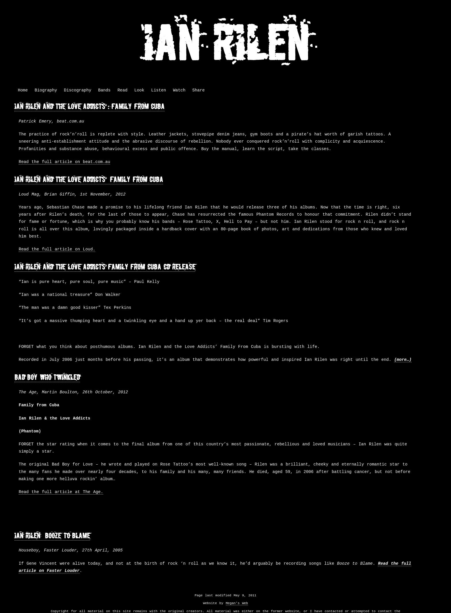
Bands (104, 90)
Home (23, 90)
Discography (77, 90)
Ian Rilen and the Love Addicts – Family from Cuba (88, 179)
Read (122, 90)
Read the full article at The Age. (61, 492)
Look (139, 90)
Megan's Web (237, 603)
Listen (158, 90)
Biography (46, 90)
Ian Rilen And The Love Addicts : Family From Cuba (89, 106)
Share (198, 90)
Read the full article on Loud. (57, 249)
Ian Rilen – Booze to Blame (52, 535)
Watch (179, 90)
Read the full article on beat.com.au (64, 162)
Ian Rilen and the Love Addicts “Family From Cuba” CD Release (104, 267)
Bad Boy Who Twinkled (47, 377)
